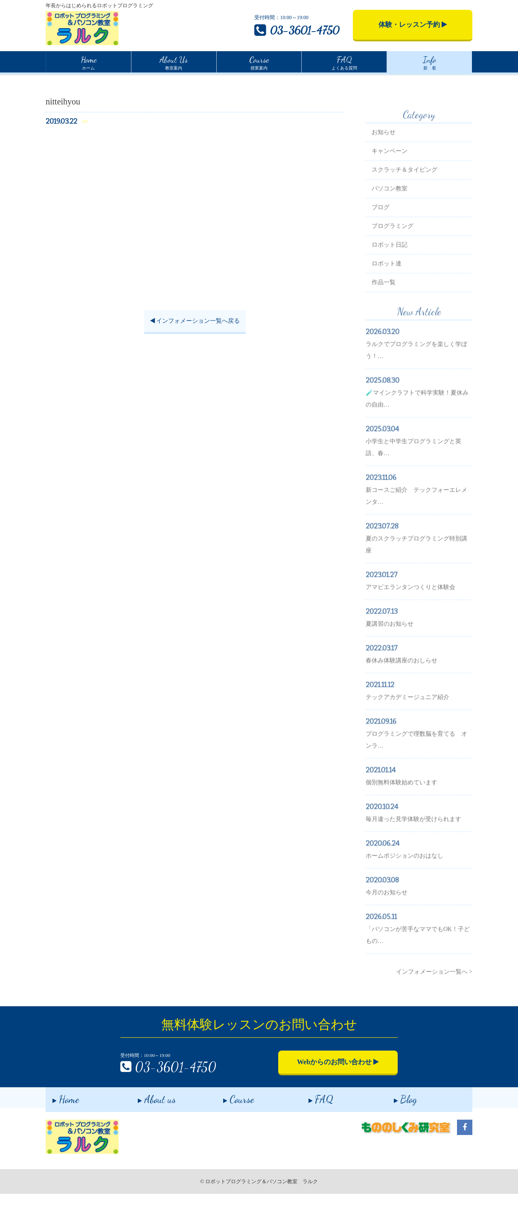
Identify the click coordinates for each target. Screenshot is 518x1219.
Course (231, 1123)
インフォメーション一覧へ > (434, 1002)
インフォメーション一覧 (99, 81)
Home (52, 81)
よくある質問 (344, 61)
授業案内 (259, 61)
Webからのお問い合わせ (338, 1087)
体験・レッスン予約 (412, 24)
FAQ (314, 1123)
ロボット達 (387, 293)
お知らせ (384, 162)
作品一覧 (384, 312)
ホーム (88, 61)
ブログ (381, 237)
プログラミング (392, 256)
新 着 (429, 61)
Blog (398, 1123)
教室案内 (174, 61)
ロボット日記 (389, 275)
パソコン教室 (389, 218)
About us (150, 1123)
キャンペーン (389, 181)
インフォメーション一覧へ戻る (195, 363)
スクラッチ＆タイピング (404, 200)
